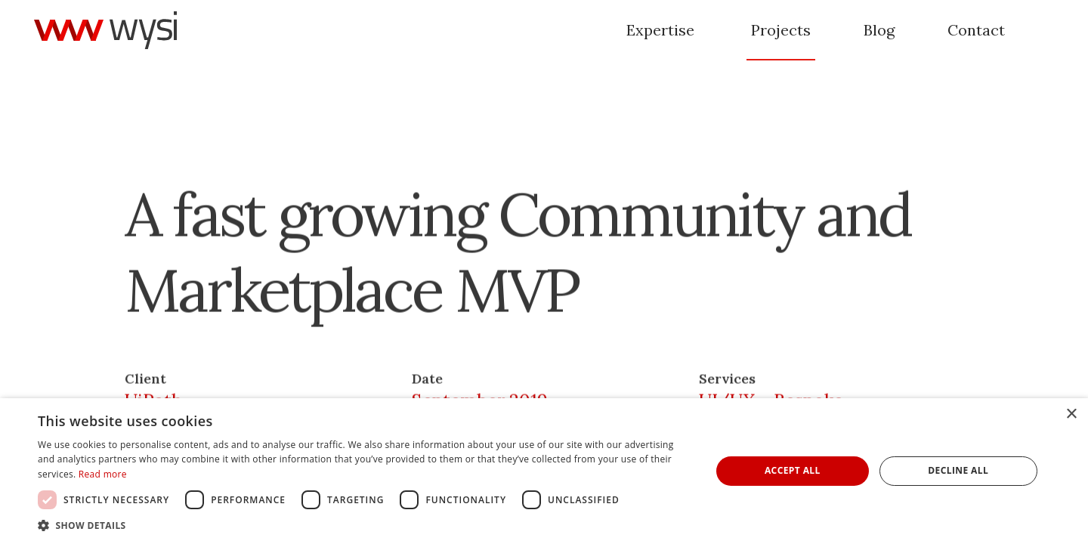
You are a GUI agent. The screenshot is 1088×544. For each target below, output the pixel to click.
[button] (364, 525)
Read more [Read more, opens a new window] (103, 474)
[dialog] (544, 471)
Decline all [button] (958, 470)
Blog (879, 29)
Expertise (660, 29)
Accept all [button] (793, 470)
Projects (781, 29)
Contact (976, 29)
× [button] (1071, 414)
